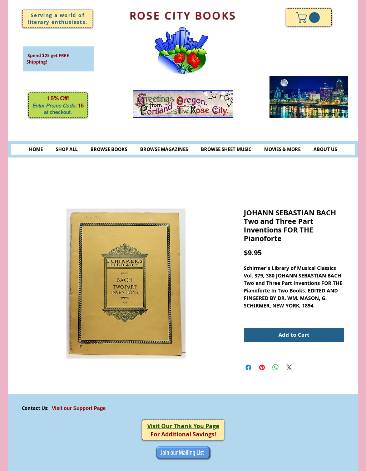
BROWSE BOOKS (108, 149)
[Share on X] (289, 367)
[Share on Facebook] (248, 367)
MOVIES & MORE (282, 149)
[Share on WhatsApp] (275, 367)
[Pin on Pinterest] (262, 367)
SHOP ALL (67, 149)
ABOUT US (325, 149)
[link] (309, 17)
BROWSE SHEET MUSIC (226, 149)
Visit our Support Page (79, 408)
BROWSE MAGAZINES (164, 149)
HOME (36, 149)
